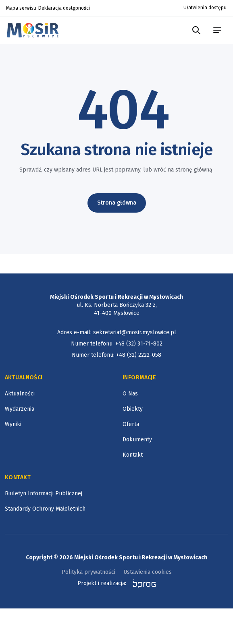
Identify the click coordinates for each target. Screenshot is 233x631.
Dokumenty (137, 439)
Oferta (131, 424)
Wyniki (13, 424)
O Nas (130, 393)
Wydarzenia (19, 408)
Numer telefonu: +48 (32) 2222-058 (116, 355)
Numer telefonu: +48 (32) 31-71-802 (116, 343)
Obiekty (133, 408)
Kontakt (133, 454)
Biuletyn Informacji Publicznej (43, 493)
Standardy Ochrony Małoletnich (45, 508)
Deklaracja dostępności (64, 8)
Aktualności (20, 393)
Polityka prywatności (88, 572)
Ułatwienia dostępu (205, 7)
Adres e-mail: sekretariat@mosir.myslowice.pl (116, 332)
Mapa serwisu (21, 8)
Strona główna (116, 202)
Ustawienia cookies (147, 572)
